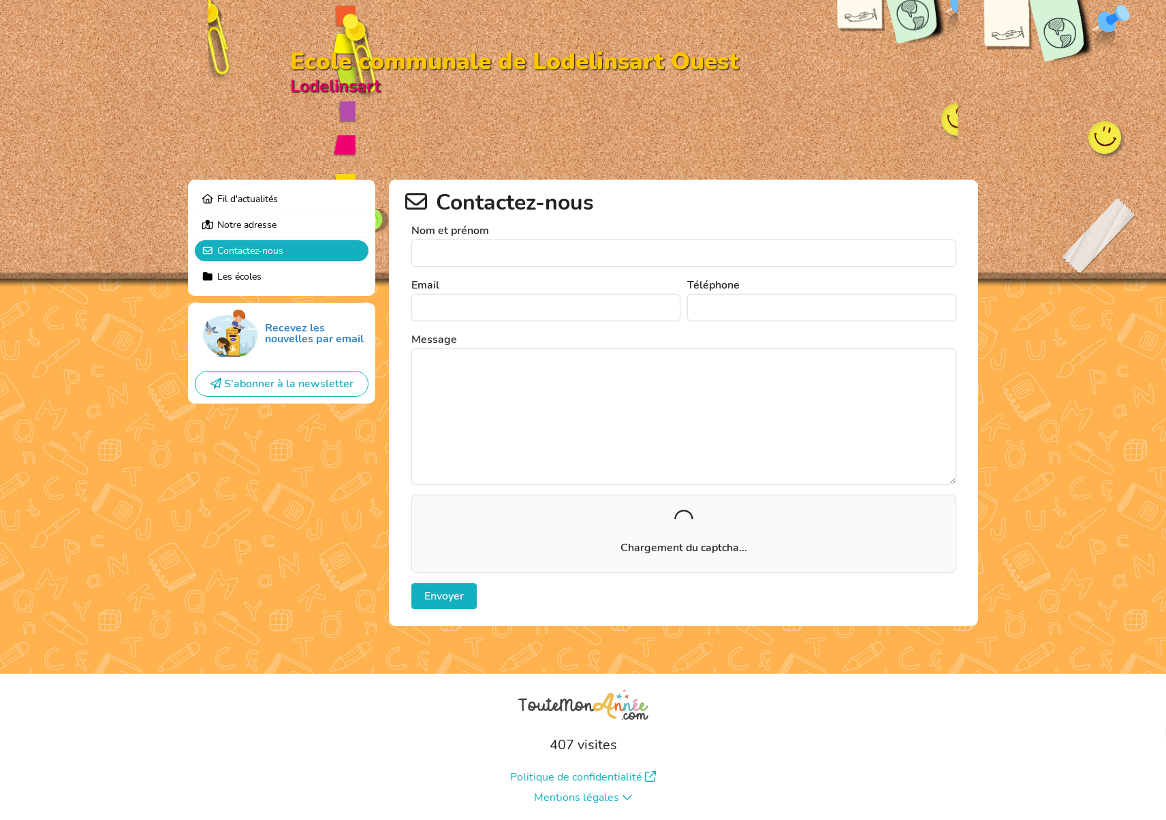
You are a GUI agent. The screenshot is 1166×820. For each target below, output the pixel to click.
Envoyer (444, 596)
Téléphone (713, 285)
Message (434, 339)
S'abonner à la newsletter (281, 383)
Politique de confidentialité (583, 777)
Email (425, 285)
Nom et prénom (450, 230)
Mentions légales (583, 797)
